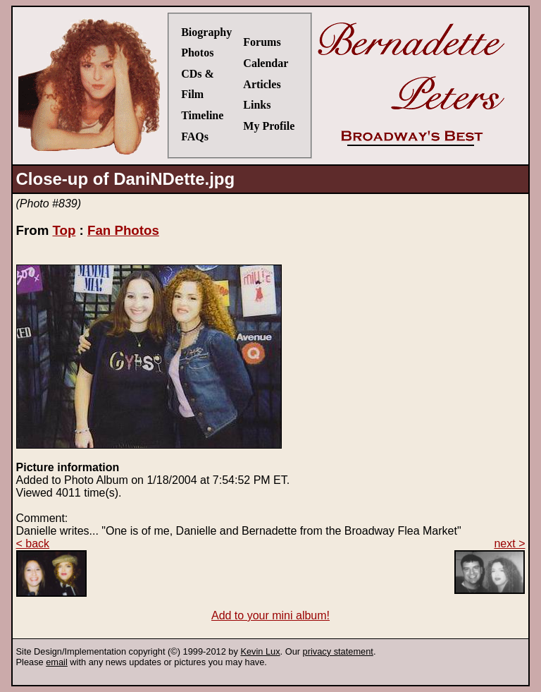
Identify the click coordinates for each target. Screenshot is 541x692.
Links (256, 105)
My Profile (268, 126)
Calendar (265, 63)
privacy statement (338, 651)
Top (63, 230)
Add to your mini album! (270, 615)
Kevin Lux (260, 651)
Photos (197, 53)
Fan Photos (123, 230)
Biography (206, 32)
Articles (261, 84)
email (57, 662)
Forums (261, 42)
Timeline (202, 115)
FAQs (195, 136)
